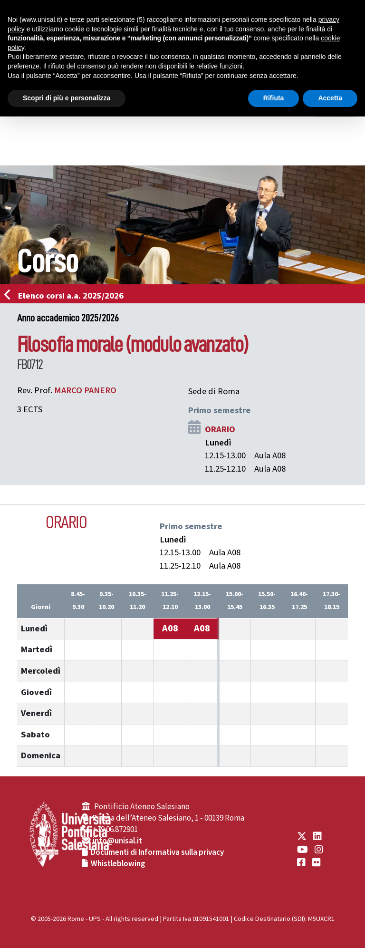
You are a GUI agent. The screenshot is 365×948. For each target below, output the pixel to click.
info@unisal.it (117, 841)
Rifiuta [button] (273, 98)
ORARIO (220, 429)
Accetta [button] (330, 98)
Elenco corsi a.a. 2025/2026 (67, 296)
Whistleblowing (118, 864)
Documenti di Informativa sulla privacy (157, 852)
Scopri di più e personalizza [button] (66, 98)
